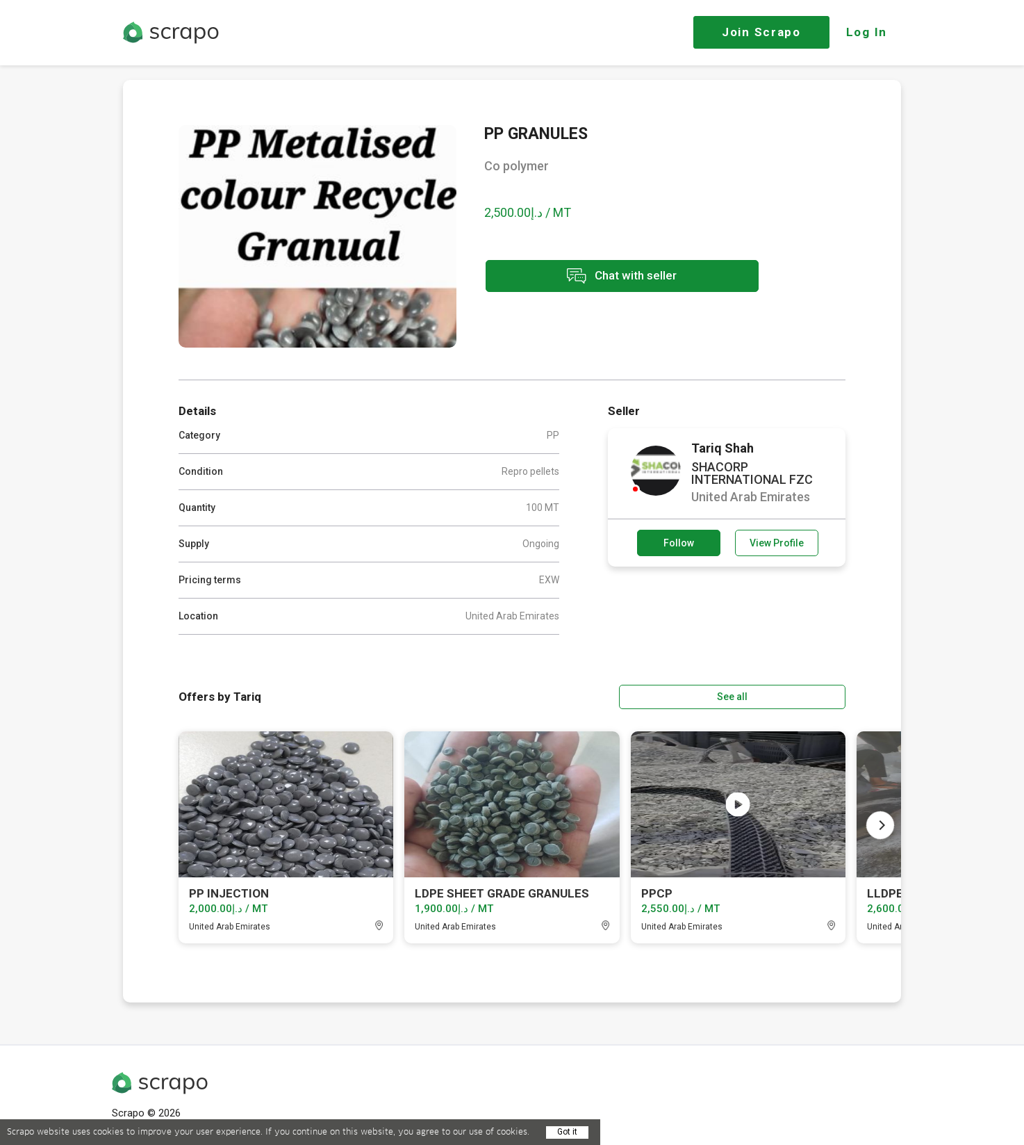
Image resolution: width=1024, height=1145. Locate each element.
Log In (866, 32)
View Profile (777, 543)
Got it (567, 1132)
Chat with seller (608, 277)
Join (761, 32)
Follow (678, 543)
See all (806, 695)
